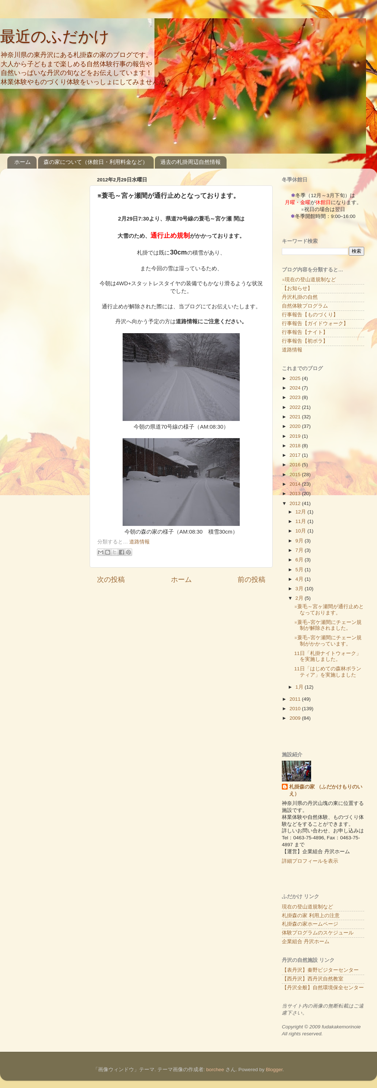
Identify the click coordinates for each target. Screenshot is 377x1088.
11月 (301, 521)
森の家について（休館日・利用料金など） (96, 162)
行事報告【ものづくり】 (310, 314)
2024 (296, 388)
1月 (300, 687)
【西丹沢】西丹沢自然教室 (312, 979)
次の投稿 (111, 579)
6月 (300, 559)
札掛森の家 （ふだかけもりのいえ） (325, 790)
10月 (301, 531)
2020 (296, 426)
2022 (296, 407)
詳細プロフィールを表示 (310, 861)
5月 (300, 569)
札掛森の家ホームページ (310, 924)
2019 (296, 436)
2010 (296, 708)
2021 (296, 416)
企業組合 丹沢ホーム (305, 941)
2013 (296, 493)
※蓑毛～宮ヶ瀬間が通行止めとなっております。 (329, 609)
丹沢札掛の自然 (300, 297)
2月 (300, 598)
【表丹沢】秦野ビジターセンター (320, 970)
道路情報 (139, 542)
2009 (296, 718)
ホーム (22, 162)
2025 (296, 378)
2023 (296, 397)
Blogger (274, 1069)
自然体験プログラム (305, 306)
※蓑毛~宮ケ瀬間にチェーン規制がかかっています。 (328, 640)
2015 (296, 474)
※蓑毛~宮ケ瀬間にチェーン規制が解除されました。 (328, 625)
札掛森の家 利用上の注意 (311, 915)
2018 (296, 445)
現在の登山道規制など (307, 907)
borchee (215, 1069)
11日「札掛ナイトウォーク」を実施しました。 (327, 656)
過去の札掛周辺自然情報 (190, 162)
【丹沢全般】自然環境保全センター (323, 987)
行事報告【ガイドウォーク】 (315, 323)
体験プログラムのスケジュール (318, 932)
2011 (296, 699)
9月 (300, 540)
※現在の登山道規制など (309, 279)
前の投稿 (251, 579)
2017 (296, 455)
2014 (296, 484)
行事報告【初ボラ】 (305, 341)
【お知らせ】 (297, 288)
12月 (301, 512)
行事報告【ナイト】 (305, 332)
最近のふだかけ (54, 36)
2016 (296, 464)
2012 (296, 503)
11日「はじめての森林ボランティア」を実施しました (327, 671)
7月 (300, 550)
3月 (300, 588)
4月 (300, 579)
